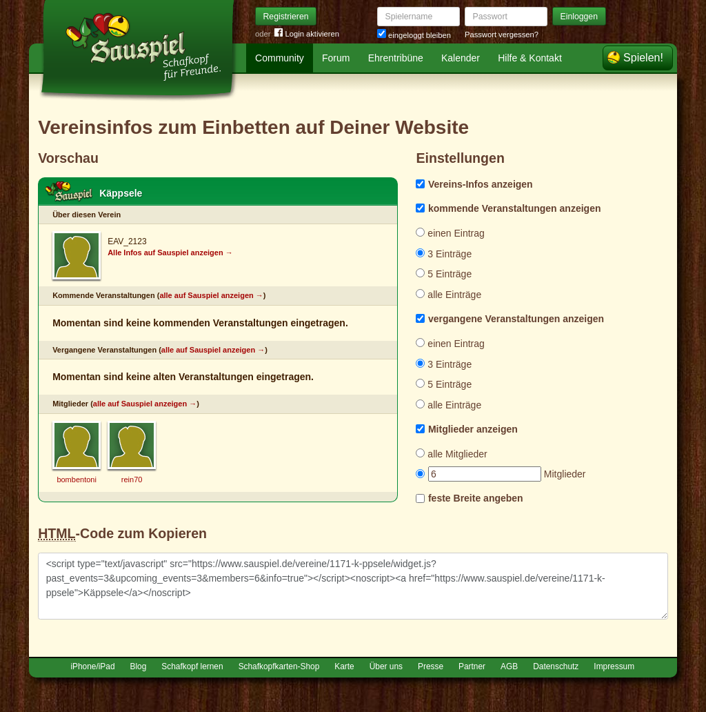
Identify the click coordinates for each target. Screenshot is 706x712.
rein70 (132, 479)
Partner (471, 666)
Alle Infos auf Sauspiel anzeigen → (170, 252)
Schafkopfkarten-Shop (279, 666)
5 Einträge (444, 273)
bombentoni (77, 479)
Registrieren (286, 16)
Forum (336, 57)
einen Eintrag (450, 233)
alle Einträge (448, 294)
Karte (344, 666)
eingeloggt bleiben (414, 35)
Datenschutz (555, 666)
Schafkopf (69, 191)
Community (279, 57)
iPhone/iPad (92, 666)
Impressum (614, 666)
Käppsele (120, 193)
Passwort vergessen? (501, 34)
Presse (430, 666)
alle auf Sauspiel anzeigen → (211, 295)
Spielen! (643, 57)
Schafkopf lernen (192, 666)
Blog (138, 666)
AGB (509, 666)
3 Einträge (444, 253)
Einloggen (579, 16)
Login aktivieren (306, 34)
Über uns (386, 666)
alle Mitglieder (451, 453)
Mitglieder (500, 473)
